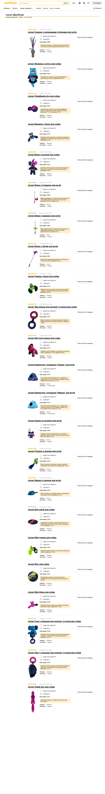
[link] (10, 3)
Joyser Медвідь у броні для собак (44, 124)
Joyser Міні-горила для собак (42, 537)
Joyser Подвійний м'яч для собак (44, 96)
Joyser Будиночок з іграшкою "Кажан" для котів (51, 365)
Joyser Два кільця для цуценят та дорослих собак (52, 307)
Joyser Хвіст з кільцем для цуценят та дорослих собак (54, 653)
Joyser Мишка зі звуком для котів (44, 480)
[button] (79, 3)
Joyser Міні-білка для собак (41, 592)
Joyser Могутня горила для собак (44, 338)
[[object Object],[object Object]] (84, 3)
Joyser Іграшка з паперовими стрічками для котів (52, 32)
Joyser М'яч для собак (38, 564)
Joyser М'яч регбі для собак (41, 509)
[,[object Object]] (38, 8)
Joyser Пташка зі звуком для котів (44, 451)
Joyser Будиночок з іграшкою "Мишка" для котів (51, 393)
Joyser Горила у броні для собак (43, 276)
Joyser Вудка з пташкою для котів (44, 185)
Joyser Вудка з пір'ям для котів (43, 246)
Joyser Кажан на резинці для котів (45, 421)
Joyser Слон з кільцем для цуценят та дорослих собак (54, 621)
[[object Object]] (96, 3)
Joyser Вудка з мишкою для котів (44, 216)
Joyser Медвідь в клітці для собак (44, 64)
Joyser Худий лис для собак (41, 687)
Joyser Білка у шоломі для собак (44, 155)
